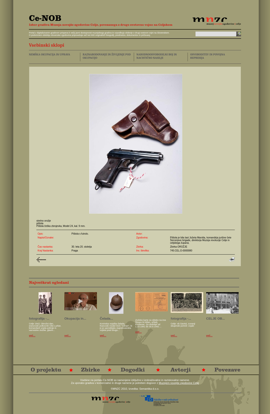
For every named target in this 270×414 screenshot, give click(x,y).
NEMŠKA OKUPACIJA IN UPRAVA (49, 54)
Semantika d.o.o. (149, 388)
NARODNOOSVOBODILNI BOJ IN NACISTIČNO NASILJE (156, 56)
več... (32, 335)
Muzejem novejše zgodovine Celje (179, 382)
